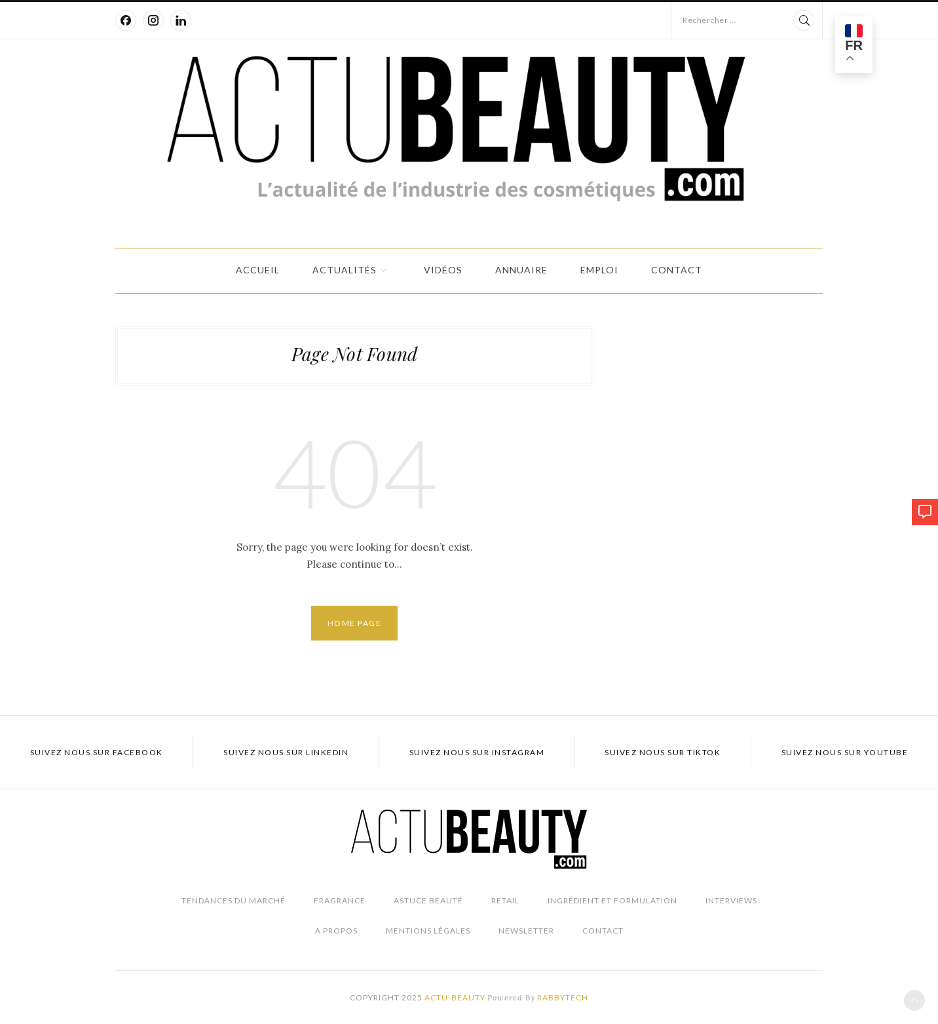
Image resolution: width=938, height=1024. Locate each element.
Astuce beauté (428, 900)
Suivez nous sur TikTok (663, 752)
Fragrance (340, 900)
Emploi (599, 269)
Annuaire (521, 269)
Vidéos (443, 269)
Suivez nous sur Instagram (477, 752)
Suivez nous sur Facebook (96, 752)
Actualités (344, 269)
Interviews (731, 900)
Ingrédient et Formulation (612, 900)
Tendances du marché (233, 900)
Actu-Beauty (454, 997)
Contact (676, 269)
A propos (336, 930)
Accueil (258, 269)
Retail (505, 900)
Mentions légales (428, 930)
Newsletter (526, 930)
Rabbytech (562, 997)
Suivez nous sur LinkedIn (285, 752)
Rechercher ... (709, 20)
